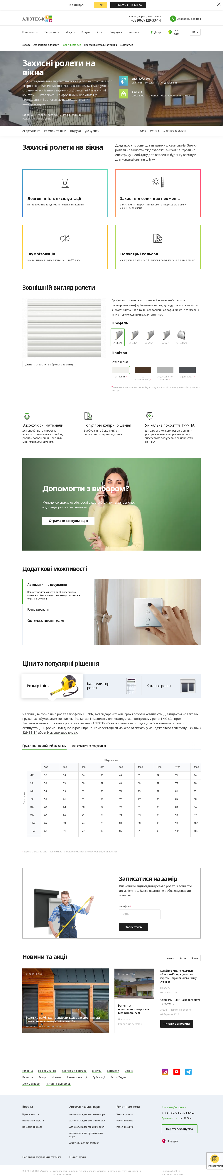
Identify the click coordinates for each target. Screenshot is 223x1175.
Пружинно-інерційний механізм (44, 745)
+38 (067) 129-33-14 (146, 20)
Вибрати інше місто (128, 5)
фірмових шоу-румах (61, 732)
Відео (195, 958)
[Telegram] (188, 1072)
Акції (99, 32)
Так (100, 5)
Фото (183, 958)
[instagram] (165, 1072)
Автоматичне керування (58, 591)
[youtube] (176, 1072)
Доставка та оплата (174, 130)
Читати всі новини (176, 1023)
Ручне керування (38, 609)
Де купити (92, 131)
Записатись (133, 927)
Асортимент (31, 131)
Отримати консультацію (68, 521)
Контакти (134, 32)
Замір (143, 130)
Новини (170, 958)
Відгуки (86, 32)
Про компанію (30, 32)
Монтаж (154, 130)
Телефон (124, 906)
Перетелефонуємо (179, 1129)
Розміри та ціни (55, 131)
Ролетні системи (47, 115)
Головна (27, 115)
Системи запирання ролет (46, 620)
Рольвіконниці (72, 115)
